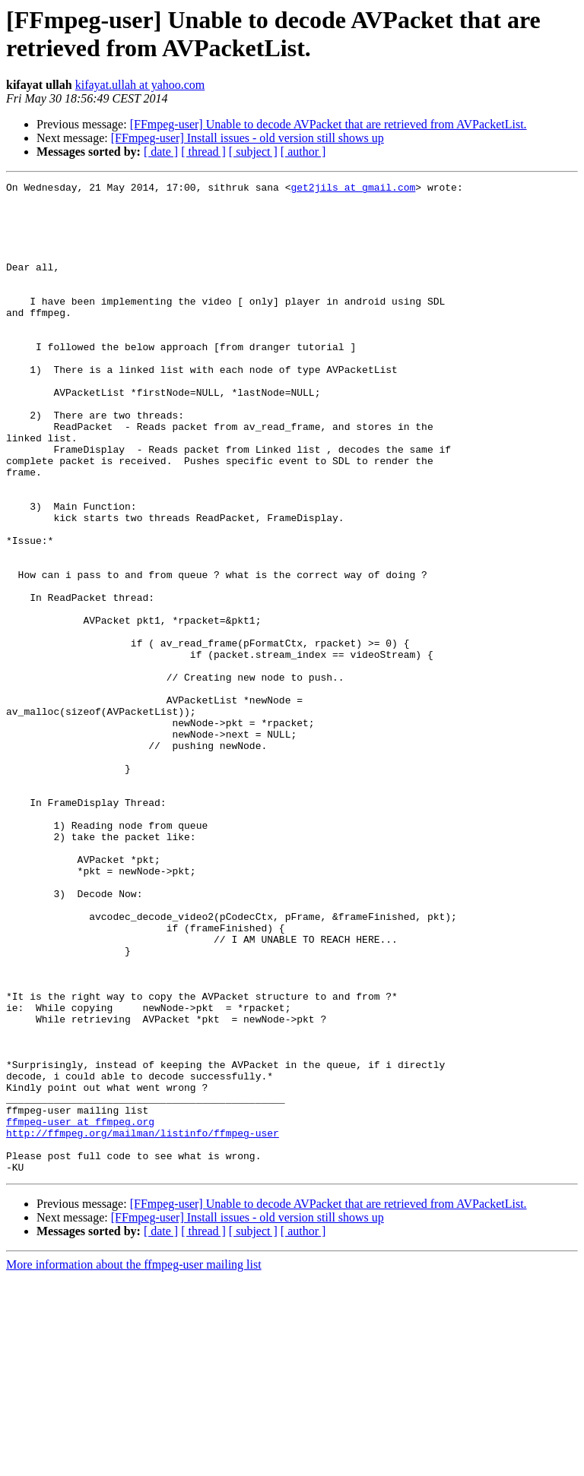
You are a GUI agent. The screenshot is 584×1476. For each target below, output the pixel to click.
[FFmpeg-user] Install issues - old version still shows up (247, 137)
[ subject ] (253, 151)
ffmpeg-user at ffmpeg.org (80, 1310)
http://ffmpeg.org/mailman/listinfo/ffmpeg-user (142, 1324)
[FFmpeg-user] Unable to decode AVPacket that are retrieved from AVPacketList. (328, 124)
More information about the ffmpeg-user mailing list (134, 1462)
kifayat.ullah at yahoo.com (140, 84)
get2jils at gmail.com (352, 189)
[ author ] (303, 151)
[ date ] (161, 151)
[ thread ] (203, 151)
